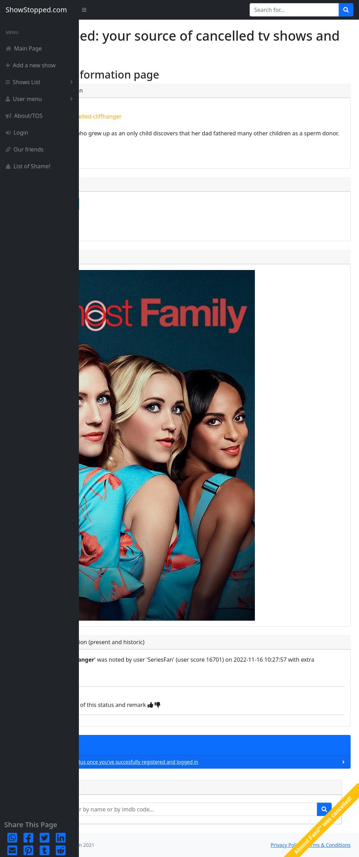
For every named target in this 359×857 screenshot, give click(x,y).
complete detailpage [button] (125, 204)
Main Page (24, 48)
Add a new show (31, 65)
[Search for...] (294, 9)
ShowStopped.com (36, 9)
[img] (227, 705)
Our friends (24, 149)
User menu (41, 99)
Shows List (41, 82)
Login (17, 132)
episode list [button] (113, 223)
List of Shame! (28, 166)
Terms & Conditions (328, 845)
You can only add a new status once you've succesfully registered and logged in (184, 761)
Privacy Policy (286, 845)
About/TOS (24, 116)
